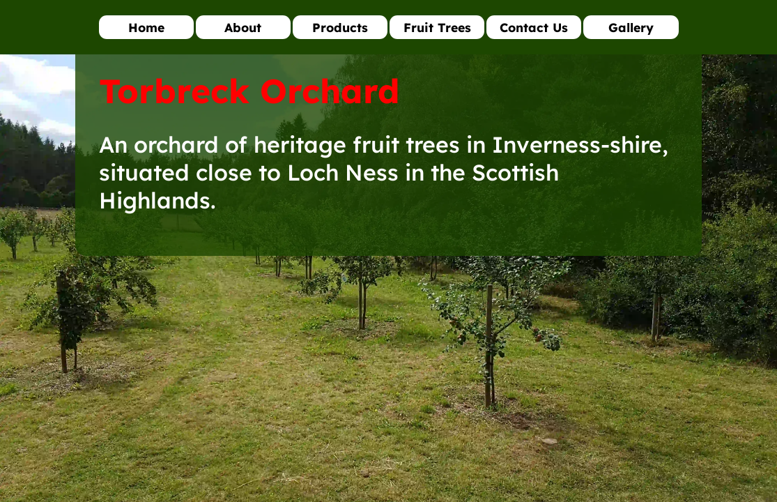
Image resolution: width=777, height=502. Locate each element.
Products (340, 27)
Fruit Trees (437, 27)
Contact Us (534, 27)
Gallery (631, 27)
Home (146, 27)
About (242, 27)
